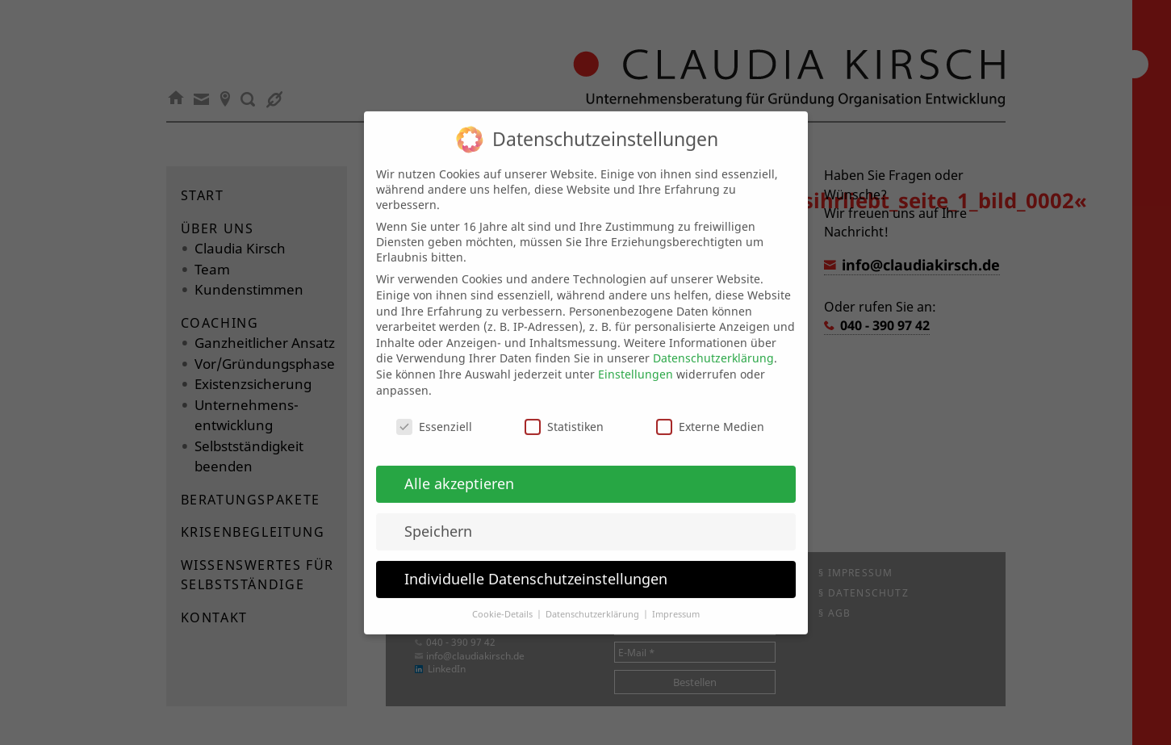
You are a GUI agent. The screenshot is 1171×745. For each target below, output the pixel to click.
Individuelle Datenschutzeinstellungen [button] (535, 565)
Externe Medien (710, 414)
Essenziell (434, 414)
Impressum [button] (676, 601)
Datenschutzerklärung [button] (594, 601)
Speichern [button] (438, 518)
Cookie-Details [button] (503, 601)
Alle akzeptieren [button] (459, 470)
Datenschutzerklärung (713, 346)
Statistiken (564, 414)
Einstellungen (635, 361)
